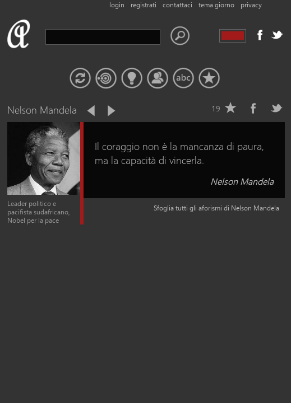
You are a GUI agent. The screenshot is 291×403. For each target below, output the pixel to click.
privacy (251, 5)
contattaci (177, 5)
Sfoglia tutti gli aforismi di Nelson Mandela (216, 208)
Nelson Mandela (242, 181)
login (116, 5)
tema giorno (216, 5)
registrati (143, 5)
